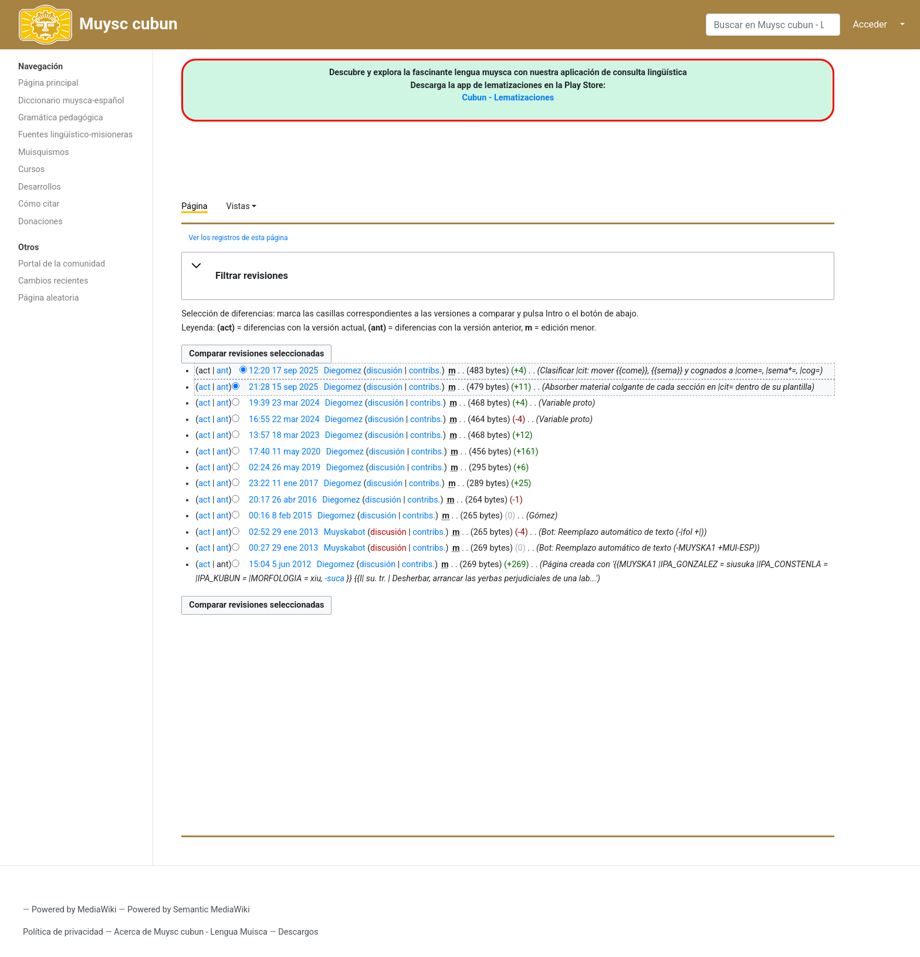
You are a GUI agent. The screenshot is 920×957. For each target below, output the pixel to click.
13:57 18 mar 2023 (284, 435)
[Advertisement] (76, 496)
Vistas (238, 206)
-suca (334, 579)
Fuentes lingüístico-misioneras (75, 135)
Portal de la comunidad (61, 264)
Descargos (298, 932)
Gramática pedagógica (60, 118)
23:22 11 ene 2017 (283, 483)
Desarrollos (39, 187)
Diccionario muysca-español (71, 101)
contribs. (425, 371)
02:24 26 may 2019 (284, 468)
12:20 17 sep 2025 (283, 371)
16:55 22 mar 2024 (284, 419)
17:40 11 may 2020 (284, 452)
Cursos (31, 169)
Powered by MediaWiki (74, 910)
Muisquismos (43, 152)
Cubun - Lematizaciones (508, 98)
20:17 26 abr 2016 (283, 500)
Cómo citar (38, 204)
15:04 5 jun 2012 (280, 565)
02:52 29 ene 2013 (283, 532)
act (204, 387)
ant (222, 371)
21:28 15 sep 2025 (283, 387)
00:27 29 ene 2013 (283, 548)
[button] (508, 276)
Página (194, 206)
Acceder (870, 24)
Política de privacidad (63, 932)
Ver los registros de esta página (238, 238)
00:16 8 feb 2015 (280, 516)
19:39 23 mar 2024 (284, 403)
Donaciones (40, 222)
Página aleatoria (48, 298)
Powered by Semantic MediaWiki (188, 910)
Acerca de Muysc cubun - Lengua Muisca (190, 932)
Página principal (48, 83)
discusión (384, 371)
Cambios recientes (53, 281)
